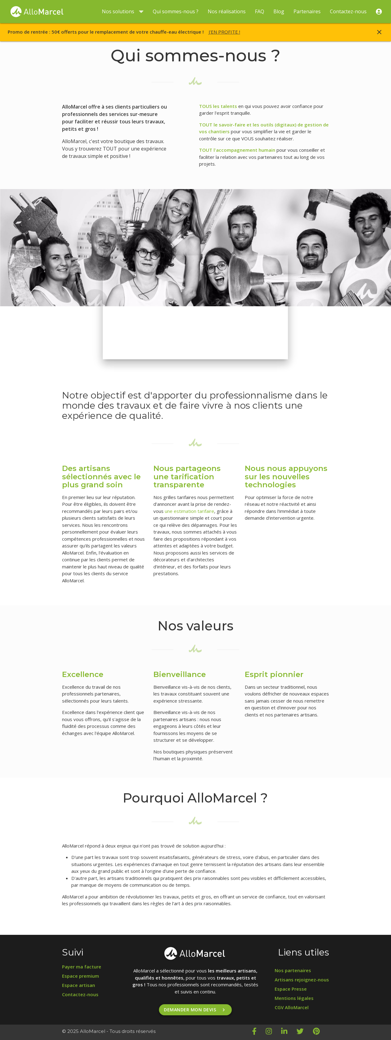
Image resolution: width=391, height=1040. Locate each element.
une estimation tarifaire (189, 511)
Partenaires (307, 11)
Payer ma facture (81, 967)
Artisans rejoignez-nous (302, 979)
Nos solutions (123, 11)
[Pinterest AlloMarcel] (321, 1032)
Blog (278, 11)
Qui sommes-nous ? (175, 11)
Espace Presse (291, 989)
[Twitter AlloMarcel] (305, 1032)
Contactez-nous (348, 11)
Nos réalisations (227, 11)
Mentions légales (294, 998)
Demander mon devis (195, 1009)
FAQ (259, 11)
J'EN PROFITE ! (224, 32)
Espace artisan (78, 985)
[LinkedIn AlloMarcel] (289, 1032)
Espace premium (80, 976)
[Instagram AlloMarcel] (273, 1032)
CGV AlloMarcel (292, 1007)
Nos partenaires (293, 970)
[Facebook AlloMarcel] (259, 1032)
